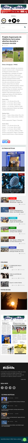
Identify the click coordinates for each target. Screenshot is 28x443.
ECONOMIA (13, 218)
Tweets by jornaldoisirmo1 (7, 430)
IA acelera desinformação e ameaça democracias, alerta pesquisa (12, 190)
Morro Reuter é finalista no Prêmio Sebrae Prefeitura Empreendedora (12, 168)
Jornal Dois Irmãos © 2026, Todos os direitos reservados (13, 439)
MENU (13, 16)
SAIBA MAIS (23, 379)
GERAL (21, 174)
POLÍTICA (20, 152)
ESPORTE (12, 227)
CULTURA (12, 198)
